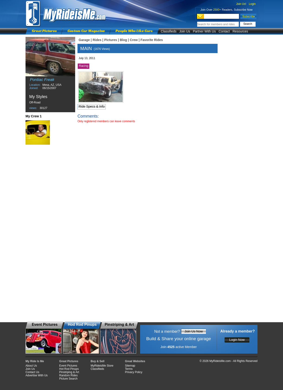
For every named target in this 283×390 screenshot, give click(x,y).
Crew (134, 40)
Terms (129, 369)
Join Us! (241, 4)
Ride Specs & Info (92, 106)
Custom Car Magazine (86, 30)
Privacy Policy (133, 372)
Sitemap (130, 365)
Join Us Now (193, 331)
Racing (83, 65)
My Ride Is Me (35, 361)
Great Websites (135, 361)
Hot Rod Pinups (69, 369)
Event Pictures (68, 365)
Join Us (184, 31)
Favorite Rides (152, 40)
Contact (224, 31)
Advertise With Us (37, 375)
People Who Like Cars (134, 30)
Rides (97, 40)
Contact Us (32, 372)
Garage (84, 40)
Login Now (236, 340)
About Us (31, 365)
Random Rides (68, 375)
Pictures (110, 40)
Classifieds (169, 31)
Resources (240, 31)
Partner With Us (204, 31)
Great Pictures (44, 30)
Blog (123, 40)
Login (252, 4)
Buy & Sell (97, 361)
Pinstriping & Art (69, 372)
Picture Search (68, 378)
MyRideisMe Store (102, 365)
